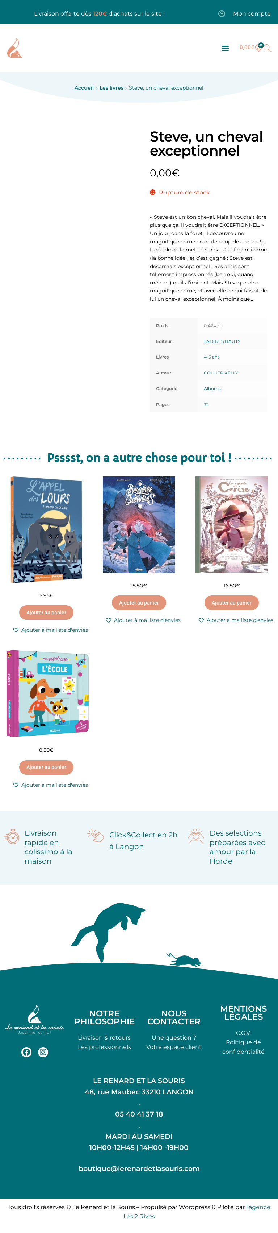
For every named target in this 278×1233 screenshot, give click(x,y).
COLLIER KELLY (221, 373)
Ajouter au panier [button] (46, 612)
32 (206, 404)
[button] (225, 48)
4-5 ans (212, 357)
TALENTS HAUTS (222, 341)
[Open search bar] (267, 48)
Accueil (84, 88)
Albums (212, 388)
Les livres (111, 88)
